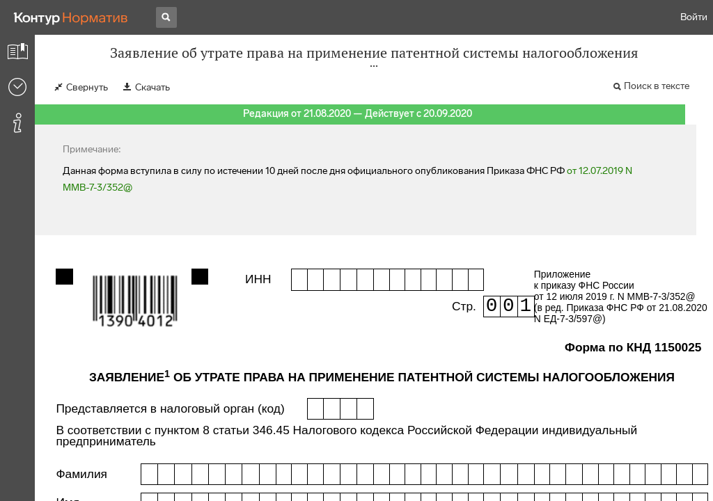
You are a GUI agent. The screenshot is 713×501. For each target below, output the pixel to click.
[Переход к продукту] (71, 17)
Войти (693, 17)
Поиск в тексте (656, 86)
